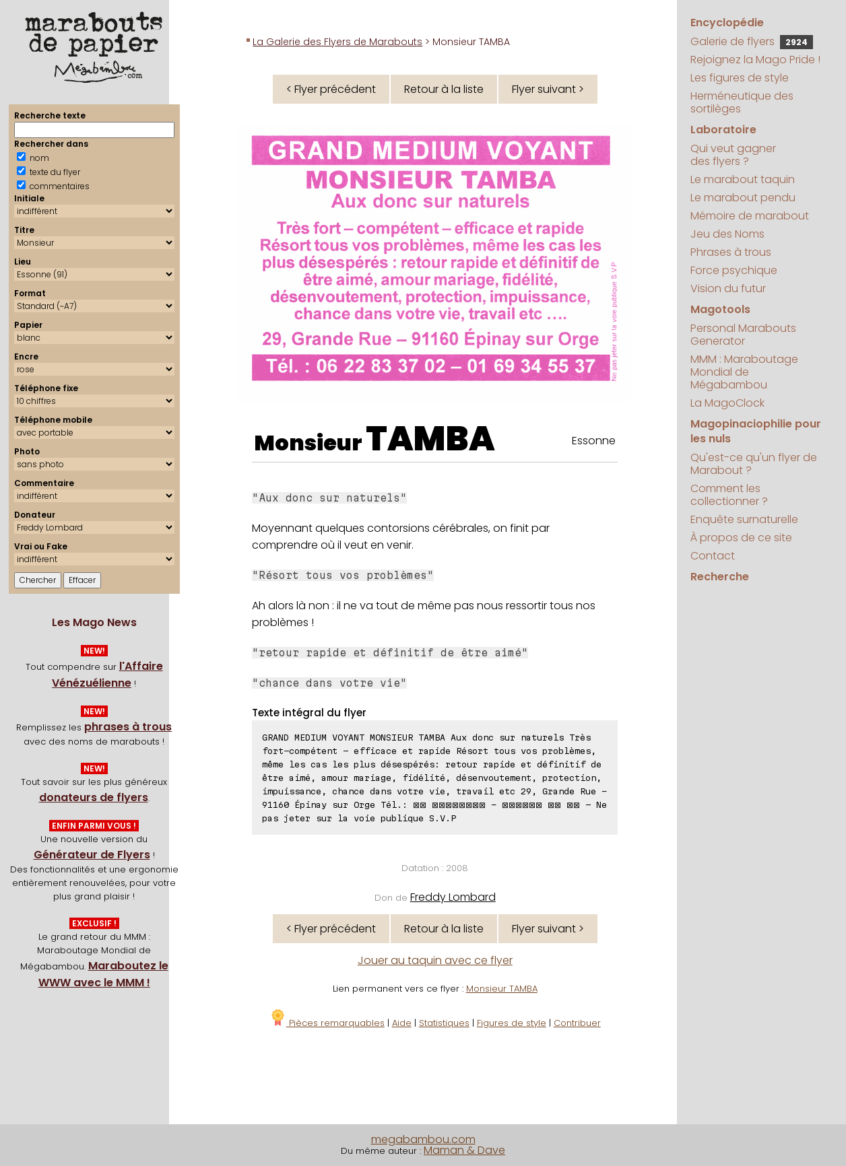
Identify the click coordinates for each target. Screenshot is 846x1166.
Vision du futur (728, 288)
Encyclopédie (727, 22)
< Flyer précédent (331, 89)
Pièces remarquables (327, 1023)
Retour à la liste (444, 89)
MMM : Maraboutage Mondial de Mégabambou (744, 371)
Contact (712, 555)
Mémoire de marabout (749, 216)
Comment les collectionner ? (729, 495)
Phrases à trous (730, 252)
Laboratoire (723, 129)
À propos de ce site (741, 537)
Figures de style (511, 1023)
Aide (402, 1023)
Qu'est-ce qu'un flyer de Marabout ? (753, 464)
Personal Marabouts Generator (743, 334)
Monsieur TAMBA (502, 988)
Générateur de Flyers (92, 854)
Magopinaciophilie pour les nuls (755, 431)
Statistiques (444, 1023)
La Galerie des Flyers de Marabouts (337, 41)
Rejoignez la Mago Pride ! (755, 59)
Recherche (719, 576)
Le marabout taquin (742, 179)
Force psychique (733, 270)
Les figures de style (739, 77)
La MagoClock (727, 403)
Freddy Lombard (453, 897)
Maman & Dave (464, 1150)
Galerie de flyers (751, 41)
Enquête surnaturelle (744, 519)
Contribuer (577, 1023)
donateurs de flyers (93, 797)
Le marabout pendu (742, 197)
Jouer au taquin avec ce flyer (435, 960)
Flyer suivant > (548, 89)
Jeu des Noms (727, 234)
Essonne (594, 440)
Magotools (720, 309)
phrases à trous (128, 726)
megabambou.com (423, 1139)
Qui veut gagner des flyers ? (733, 155)
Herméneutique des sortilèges (741, 102)
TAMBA (430, 438)
